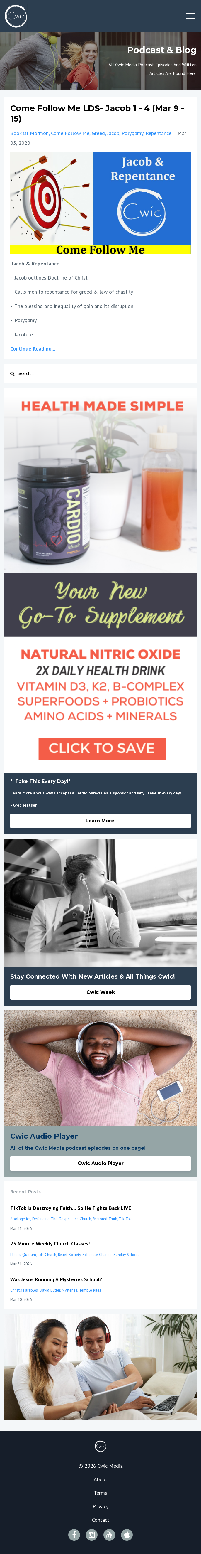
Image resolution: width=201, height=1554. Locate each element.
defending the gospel (51, 1218)
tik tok (125, 1218)
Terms (100, 1492)
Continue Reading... (32, 348)
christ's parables (24, 1290)
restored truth (105, 1218)
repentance (158, 133)
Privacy (100, 1506)
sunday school (126, 1254)
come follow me (70, 133)
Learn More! (101, 821)
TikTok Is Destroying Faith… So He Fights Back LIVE (70, 1208)
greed (98, 133)
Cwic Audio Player (101, 1163)
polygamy (132, 133)
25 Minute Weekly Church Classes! (50, 1243)
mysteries (69, 1290)
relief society (69, 1254)
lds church (82, 1218)
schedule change (97, 1254)
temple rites (90, 1290)
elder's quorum (23, 1254)
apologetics (20, 1218)
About (100, 1479)
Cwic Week (100, 992)
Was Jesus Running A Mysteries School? (56, 1279)
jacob (113, 133)
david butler (50, 1290)
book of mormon (29, 133)
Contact (100, 1519)
